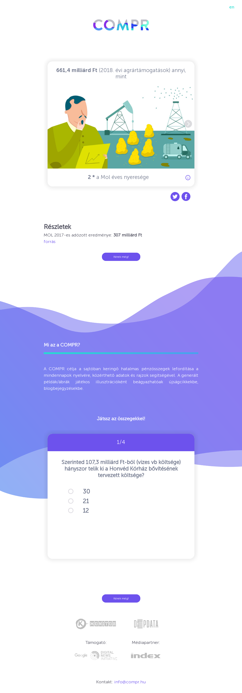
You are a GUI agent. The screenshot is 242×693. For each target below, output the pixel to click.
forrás (50, 241)
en (231, 7)
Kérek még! (121, 256)
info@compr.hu (130, 682)
